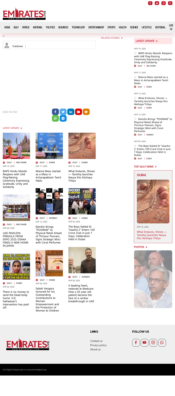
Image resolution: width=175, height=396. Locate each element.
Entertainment (96, 27)
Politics (50, 27)
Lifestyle (147, 27)
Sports (111, 27)
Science (134, 27)
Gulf (16, 27)
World (26, 27)
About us (95, 349)
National (37, 27)
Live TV (171, 27)
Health (122, 27)
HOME (7, 27)
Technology (78, 27)
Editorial (160, 27)
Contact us (96, 340)
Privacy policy (98, 345)
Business (63, 27)
